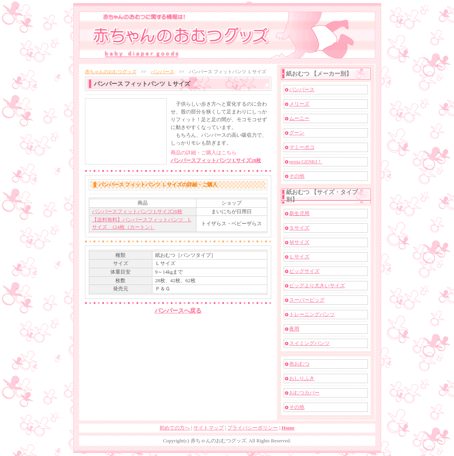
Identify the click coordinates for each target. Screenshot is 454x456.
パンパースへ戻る (178, 311)
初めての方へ (174, 428)
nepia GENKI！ (305, 161)
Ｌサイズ (299, 257)
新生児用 (299, 213)
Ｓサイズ (299, 228)
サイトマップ (208, 428)
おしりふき (301, 378)
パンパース (162, 71)
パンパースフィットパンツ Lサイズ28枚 (216, 160)
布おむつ (299, 364)
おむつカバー (304, 393)
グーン (296, 133)
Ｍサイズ (299, 242)
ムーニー (299, 118)
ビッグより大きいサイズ (317, 285)
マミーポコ (301, 147)
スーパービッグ (307, 300)
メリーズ (299, 104)
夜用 (294, 329)
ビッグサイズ (304, 271)
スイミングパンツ (309, 343)
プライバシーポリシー (252, 428)
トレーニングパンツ (312, 314)
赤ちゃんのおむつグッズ (110, 71)
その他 (296, 176)
